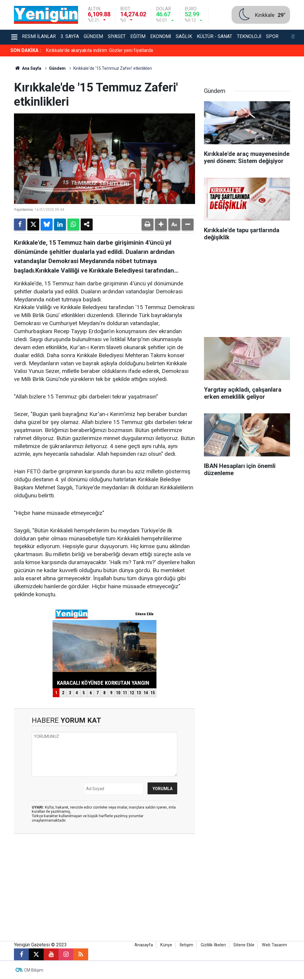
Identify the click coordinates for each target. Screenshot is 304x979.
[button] (161, 224)
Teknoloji (249, 36)
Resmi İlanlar (39, 36)
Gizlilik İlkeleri (213, 945)
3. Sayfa (70, 36)
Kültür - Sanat (214, 36)
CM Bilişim (33, 970)
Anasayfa (143, 945)
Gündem (93, 36)
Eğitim (137, 36)
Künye (166, 945)
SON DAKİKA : (25, 50)
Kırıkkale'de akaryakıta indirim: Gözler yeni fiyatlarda (99, 50)
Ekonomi (160, 36)
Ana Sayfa (27, 68)
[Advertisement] (247, 291)
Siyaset (117, 36)
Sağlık (184, 36)
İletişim (186, 945)
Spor (272, 36)
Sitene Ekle (243, 945)
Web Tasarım (274, 945)
